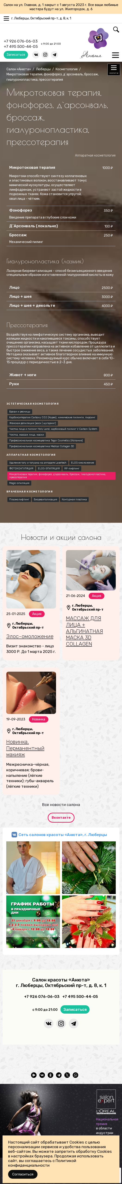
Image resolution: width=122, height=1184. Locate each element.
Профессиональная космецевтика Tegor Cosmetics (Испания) (46, 440)
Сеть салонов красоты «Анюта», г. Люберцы (63, 834)
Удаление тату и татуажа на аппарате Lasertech (37, 462)
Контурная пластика (74, 499)
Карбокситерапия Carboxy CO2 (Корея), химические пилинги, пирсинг (52, 417)
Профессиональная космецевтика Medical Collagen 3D (41, 446)
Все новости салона (61, 804)
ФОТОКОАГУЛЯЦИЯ (21, 468)
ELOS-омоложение (82, 462)
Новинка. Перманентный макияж (25, 748)
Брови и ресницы (19, 411)
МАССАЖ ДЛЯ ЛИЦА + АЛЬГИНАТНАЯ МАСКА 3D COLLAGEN (84, 631)
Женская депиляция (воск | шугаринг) (32, 423)
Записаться (16, 55)
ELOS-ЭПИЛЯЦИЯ (49, 468)
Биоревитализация (45, 499)
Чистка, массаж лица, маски (26, 434)
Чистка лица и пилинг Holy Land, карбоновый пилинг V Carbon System (53, 429)
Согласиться (22, 1174)
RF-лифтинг (71, 468)
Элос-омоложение (29, 636)
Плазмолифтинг (19, 499)
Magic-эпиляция (19, 483)
